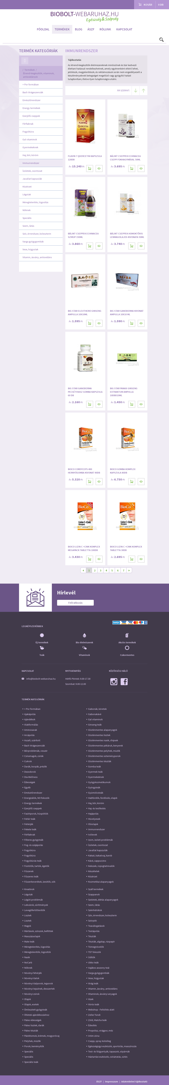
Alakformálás (31, 724)
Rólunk (105, 29)
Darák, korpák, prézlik (35, 766)
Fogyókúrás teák (33, 860)
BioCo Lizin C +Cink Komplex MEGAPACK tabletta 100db (84, 548)
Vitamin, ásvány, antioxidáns (37, 257)
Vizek (90, 999)
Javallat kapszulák (32, 178)
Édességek (29, 782)
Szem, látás (28, 225)
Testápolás (94, 931)
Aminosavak (30, 729)
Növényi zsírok (31, 993)
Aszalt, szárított (32, 740)
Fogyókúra (28, 131)
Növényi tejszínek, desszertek (39, 988)
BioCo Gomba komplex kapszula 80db (122, 471)
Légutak (27, 194)
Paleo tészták (31, 1030)
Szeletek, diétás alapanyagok (103, 899)
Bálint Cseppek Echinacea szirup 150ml (83, 235)
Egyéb (27, 787)
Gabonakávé (94, 714)
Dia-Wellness (31, 777)
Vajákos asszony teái (98, 967)
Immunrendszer (31, 163)
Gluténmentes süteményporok (104, 756)
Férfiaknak (28, 123)
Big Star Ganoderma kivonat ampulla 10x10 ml (127, 312)
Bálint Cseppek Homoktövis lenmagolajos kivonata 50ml (127, 235)
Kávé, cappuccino (97, 860)
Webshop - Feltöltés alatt (101, 1009)
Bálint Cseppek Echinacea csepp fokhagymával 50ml (125, 157)
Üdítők (91, 957)
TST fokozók (94, 952)
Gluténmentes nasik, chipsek (103, 740)
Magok (27, 925)
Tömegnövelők (96, 946)
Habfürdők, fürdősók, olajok (102, 797)
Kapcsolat (124, 29)
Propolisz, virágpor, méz (100, 1030)
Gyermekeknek (30, 147)
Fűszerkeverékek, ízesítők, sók (39, 881)
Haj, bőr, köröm (30, 155)
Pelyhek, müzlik (32, 1041)
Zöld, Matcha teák (97, 1020)
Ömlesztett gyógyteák (35, 1009)
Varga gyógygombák (33, 241)
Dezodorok (30, 771)
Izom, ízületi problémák (100, 839)
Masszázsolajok (32, 936)
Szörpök (92, 920)
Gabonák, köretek (97, 708)
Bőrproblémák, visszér (35, 750)
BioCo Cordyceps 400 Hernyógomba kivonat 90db (84, 471)
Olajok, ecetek (31, 1004)
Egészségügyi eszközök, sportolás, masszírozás (112, 1046)
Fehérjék (28, 824)
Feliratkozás (75, 602)
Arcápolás (29, 735)
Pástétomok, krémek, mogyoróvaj (41, 1035)
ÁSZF (90, 29)
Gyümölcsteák (95, 792)
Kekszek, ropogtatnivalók (101, 866)
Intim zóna (93, 1035)
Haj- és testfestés (97, 808)
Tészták (92, 936)
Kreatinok (29, 889)
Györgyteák (94, 787)
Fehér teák (29, 818)
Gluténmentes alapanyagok (102, 729)
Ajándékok (29, 719)
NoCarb (28, 962)
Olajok (27, 999)
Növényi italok (31, 978)
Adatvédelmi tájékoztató (134, 1081)
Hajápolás (93, 813)
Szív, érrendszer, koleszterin (37, 233)
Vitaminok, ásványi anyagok (102, 993)
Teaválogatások (96, 925)
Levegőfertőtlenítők (34, 910)
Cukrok (28, 761)
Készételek (93, 871)
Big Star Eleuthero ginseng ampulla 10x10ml (84, 312)
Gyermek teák (95, 771)
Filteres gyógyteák (33, 839)
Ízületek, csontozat (32, 170)
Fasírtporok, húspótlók (36, 813)
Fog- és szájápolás (33, 845)
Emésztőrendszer (32, 100)
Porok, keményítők (34, 1046)
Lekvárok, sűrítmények (36, 904)
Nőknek (27, 210)
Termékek (62, 29)
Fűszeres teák (31, 876)
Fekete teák (30, 829)
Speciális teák (31, 1062)
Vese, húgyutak (30, 249)
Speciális (27, 218)
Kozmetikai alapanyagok (101, 881)
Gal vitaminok (30, 139)
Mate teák (29, 941)
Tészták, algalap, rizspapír (101, 941)
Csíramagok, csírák (33, 756)
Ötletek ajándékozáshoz (36, 1014)
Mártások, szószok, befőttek (38, 931)
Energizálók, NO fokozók (36, 797)
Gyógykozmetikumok (99, 782)
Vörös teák (93, 1004)
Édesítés (92, 1025)
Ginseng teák (95, 724)
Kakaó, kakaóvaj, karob (100, 855)
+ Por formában (31, 84)
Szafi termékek (95, 889)
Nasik (27, 957)
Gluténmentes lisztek (99, 735)
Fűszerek (29, 871)
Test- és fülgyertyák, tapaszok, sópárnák (109, 1051)
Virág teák (93, 983)
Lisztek (27, 915)
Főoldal (43, 29)
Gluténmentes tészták (99, 761)
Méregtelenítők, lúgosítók (37, 952)
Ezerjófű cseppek (31, 115)
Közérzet (27, 186)
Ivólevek (92, 834)
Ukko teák (93, 962)
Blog (78, 29)
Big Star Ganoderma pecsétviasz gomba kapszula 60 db (85, 392)
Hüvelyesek (94, 818)
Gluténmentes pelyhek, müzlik (104, 750)
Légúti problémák (33, 899)
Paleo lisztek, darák (34, 1025)
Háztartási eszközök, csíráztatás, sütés (107, 1056)
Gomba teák (94, 766)
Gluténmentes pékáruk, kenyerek (105, 745)
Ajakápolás (30, 714)
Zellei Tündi (94, 1014)
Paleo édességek (32, 1020)
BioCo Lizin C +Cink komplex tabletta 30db (126, 548)
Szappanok (94, 894)
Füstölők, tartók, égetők (36, 866)
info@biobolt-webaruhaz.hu (41, 678)
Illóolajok (93, 824)
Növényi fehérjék (33, 973)
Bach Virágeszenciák (33, 92)
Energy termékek (31, 108)
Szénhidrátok (95, 910)
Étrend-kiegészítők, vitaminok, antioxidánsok (38, 75)
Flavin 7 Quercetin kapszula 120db (85, 157)
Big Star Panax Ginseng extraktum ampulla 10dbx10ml (123, 392)
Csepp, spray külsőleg (99, 1041)
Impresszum (111, 1081)
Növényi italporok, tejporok (38, 983)
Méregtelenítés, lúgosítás (35, 202)
